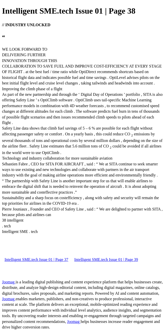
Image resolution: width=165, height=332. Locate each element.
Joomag (9, 282)
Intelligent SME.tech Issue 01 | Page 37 (36, 259)
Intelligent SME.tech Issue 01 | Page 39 (106, 259)
